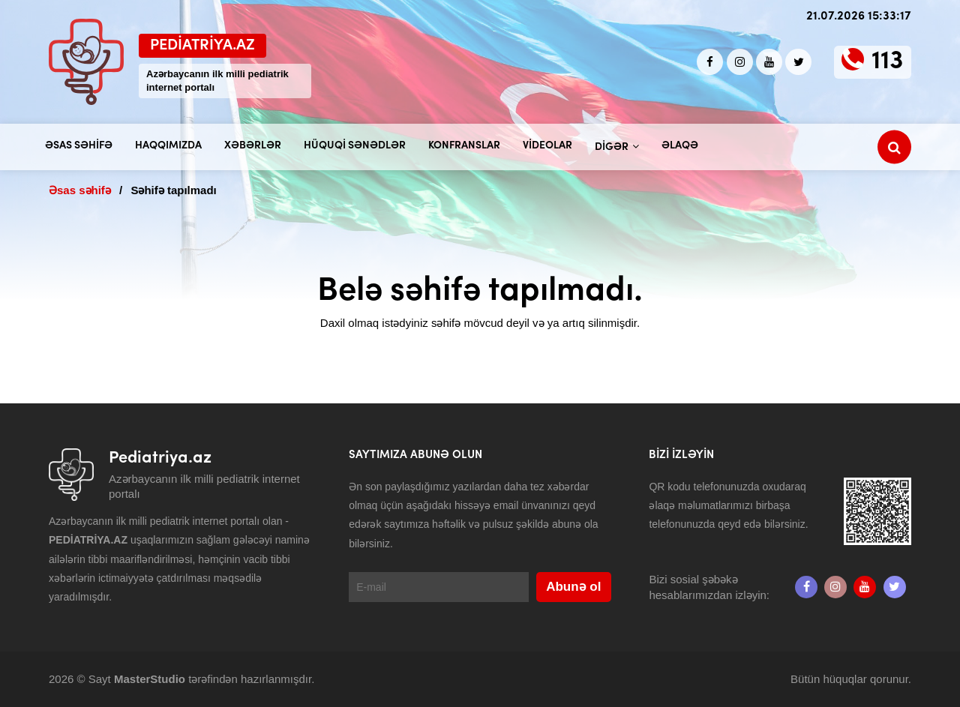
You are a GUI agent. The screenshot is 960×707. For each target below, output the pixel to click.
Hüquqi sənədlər (355, 145)
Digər (611, 147)
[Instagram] (740, 62)
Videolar (547, 145)
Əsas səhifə (78, 145)
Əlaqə (680, 145)
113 (888, 62)
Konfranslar (464, 145)
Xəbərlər (252, 145)
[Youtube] (769, 62)
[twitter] (798, 62)
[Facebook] (710, 62)
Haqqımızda (168, 145)
